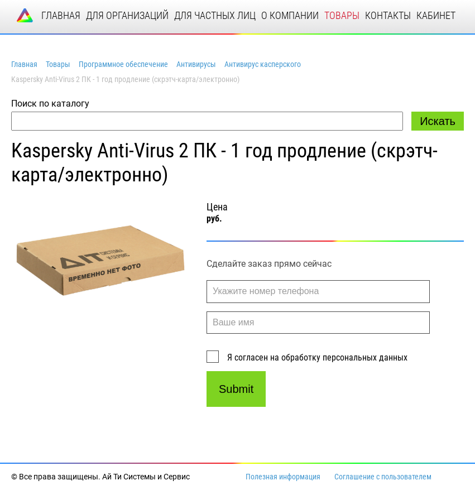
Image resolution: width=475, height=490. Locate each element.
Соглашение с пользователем (382, 476)
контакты (388, 15)
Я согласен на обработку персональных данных (317, 357)
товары (341, 15)
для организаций (127, 15)
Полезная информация (283, 476)
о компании (290, 15)
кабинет (435, 15)
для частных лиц (215, 15)
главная (60, 15)
